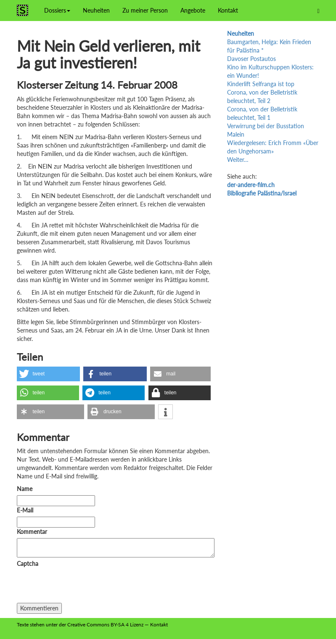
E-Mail (25, 510)
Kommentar (33, 531)
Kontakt (228, 10)
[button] (48, 374)
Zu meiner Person (145, 10)
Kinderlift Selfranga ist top (260, 83)
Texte (23, 624)
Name (24, 488)
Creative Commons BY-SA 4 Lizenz (105, 624)
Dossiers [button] (57, 10)
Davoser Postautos (251, 58)
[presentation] (81, 586)
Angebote (192, 10)
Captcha (27, 563)
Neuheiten (96, 10)
